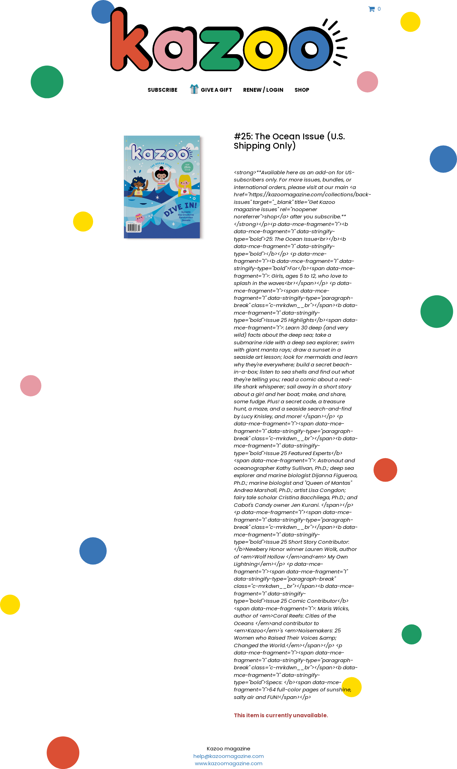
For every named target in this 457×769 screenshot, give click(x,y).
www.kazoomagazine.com (228, 763)
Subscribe (162, 89)
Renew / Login (263, 89)
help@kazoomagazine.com (228, 756)
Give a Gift (210, 89)
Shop (302, 89)
